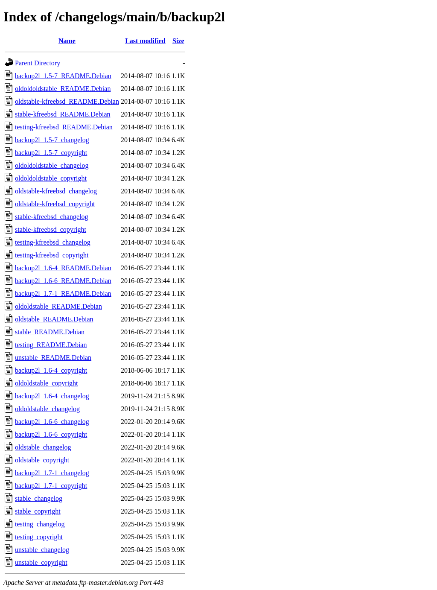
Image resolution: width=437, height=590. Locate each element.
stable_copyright (38, 511)
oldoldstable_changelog (47, 408)
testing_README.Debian (51, 344)
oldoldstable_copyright (46, 383)
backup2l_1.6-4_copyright (51, 370)
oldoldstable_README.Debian (58, 306)
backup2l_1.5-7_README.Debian (63, 75)
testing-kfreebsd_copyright (51, 255)
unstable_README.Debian (53, 357)
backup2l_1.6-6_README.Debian (63, 280)
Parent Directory (37, 63)
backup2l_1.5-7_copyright (51, 152)
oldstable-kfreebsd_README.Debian (67, 101)
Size (178, 40)
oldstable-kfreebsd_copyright (55, 203)
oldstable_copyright (42, 460)
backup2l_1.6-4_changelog (52, 396)
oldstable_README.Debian (54, 319)
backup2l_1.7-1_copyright (51, 485)
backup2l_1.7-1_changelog (52, 472)
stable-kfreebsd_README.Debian (63, 114)
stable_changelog (38, 498)
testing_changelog (39, 524)
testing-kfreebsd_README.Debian (64, 127)
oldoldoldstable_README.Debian (63, 88)
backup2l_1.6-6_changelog (52, 421)
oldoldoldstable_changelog (51, 165)
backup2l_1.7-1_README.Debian (63, 293)
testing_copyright (39, 536)
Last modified (145, 40)
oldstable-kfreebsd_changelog (56, 191)
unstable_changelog (42, 549)
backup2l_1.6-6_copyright (51, 434)
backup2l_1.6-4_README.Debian (63, 268)
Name (67, 40)
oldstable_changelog (43, 447)
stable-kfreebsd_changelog (51, 216)
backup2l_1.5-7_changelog (52, 139)
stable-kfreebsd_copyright (50, 229)
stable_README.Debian (49, 332)
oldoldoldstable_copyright (51, 178)
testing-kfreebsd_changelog (52, 242)
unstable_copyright (41, 562)
